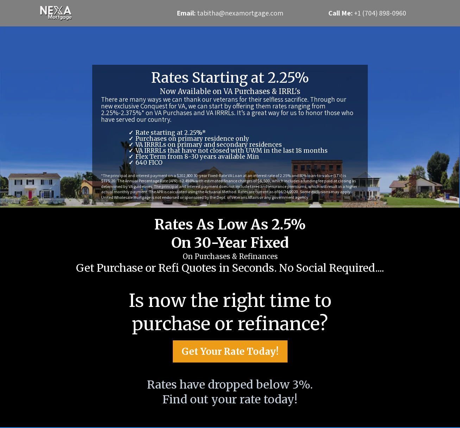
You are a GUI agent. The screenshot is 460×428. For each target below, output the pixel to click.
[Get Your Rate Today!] (230, 357)
